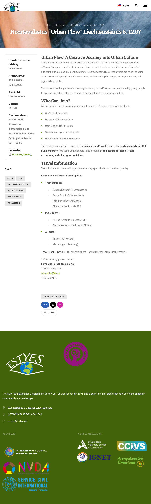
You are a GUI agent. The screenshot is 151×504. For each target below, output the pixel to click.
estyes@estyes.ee (18, 411)
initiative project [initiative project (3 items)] (17, 175)
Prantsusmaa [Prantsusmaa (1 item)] (15, 181)
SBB (79, 196)
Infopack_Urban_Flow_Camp (28, 144)
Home (50, 20)
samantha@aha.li (50, 263)
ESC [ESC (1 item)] (21, 168)
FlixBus (87, 215)
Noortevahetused (54, 287)
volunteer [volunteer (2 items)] (13, 193)
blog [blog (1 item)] (10, 168)
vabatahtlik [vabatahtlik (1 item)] (14, 187)
